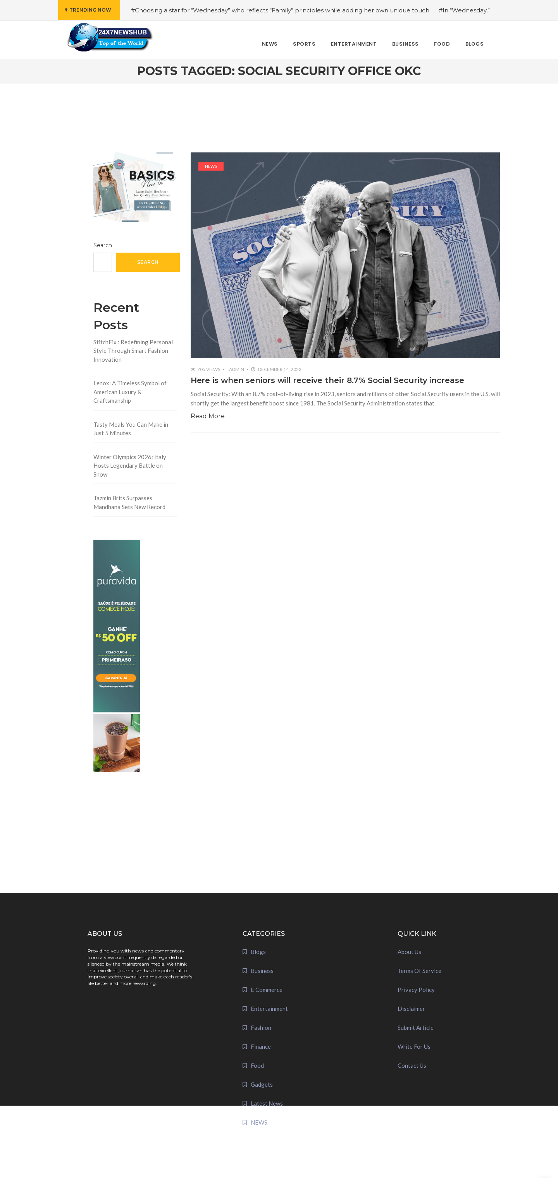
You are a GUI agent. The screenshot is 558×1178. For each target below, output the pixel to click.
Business (262, 970)
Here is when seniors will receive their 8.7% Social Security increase (327, 380)
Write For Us (414, 1046)
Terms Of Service (419, 970)
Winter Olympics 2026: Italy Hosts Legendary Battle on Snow (129, 465)
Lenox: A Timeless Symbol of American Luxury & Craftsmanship (130, 392)
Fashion (261, 1027)
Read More (208, 416)
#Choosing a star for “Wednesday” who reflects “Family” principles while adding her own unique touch (280, 10)
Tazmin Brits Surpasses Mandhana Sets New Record (129, 502)
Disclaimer (411, 1008)
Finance (261, 1046)
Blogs (258, 951)
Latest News (267, 1103)
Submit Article (416, 1027)
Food (257, 1065)
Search (102, 245)
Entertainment (269, 1008)
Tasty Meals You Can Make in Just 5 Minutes (130, 429)
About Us (409, 951)
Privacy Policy (416, 989)
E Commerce (266, 989)
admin (236, 369)
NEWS (211, 166)
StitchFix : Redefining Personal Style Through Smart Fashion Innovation (133, 351)
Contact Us (412, 1065)
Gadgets (262, 1084)
